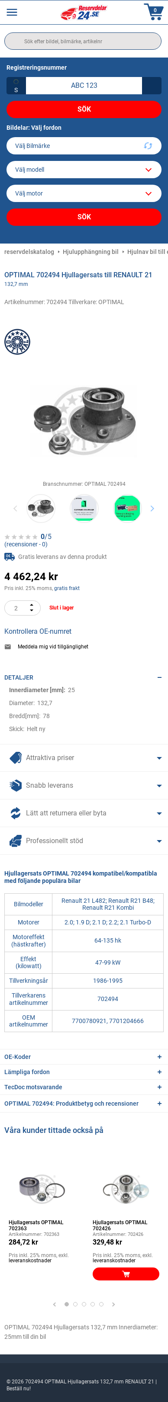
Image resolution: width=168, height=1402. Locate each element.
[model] (84, 169)
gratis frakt (67, 588)
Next (152, 508)
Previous (16, 508)
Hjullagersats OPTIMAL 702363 (36, 1225)
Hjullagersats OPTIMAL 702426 (120, 1225)
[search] (83, 41)
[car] (84, 193)
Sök (84, 109)
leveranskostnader (30, 1261)
